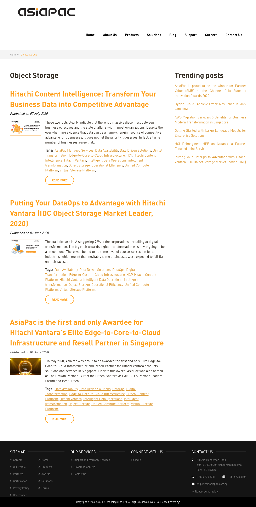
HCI (129, 155)
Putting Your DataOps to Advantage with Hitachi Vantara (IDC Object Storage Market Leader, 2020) (87, 212)
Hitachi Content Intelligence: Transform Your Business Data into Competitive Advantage (83, 98)
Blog (172, 34)
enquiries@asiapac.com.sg (212, 484)
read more (59, 180)
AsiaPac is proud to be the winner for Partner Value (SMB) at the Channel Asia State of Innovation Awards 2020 (210, 90)
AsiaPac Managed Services (74, 150)
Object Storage (79, 165)
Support (191, 34)
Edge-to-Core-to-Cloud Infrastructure (97, 155)
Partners (18, 474)
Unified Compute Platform (110, 403)
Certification (20, 481)
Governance (20, 495)
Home (90, 34)
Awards (45, 474)
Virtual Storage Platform (77, 170)
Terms (45, 488)
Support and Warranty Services (92, 460)
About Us (110, 34)
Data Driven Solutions (135, 150)
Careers (211, 34)
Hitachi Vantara (75, 160)
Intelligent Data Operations (107, 160)
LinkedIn (136, 460)
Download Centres (84, 467)
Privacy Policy (21, 488)
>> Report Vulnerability (205, 491)
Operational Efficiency (107, 165)
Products (132, 34)
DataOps (118, 269)
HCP (129, 274)
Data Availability (106, 150)
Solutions (154, 34)
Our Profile (19, 467)
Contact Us (234, 34)
